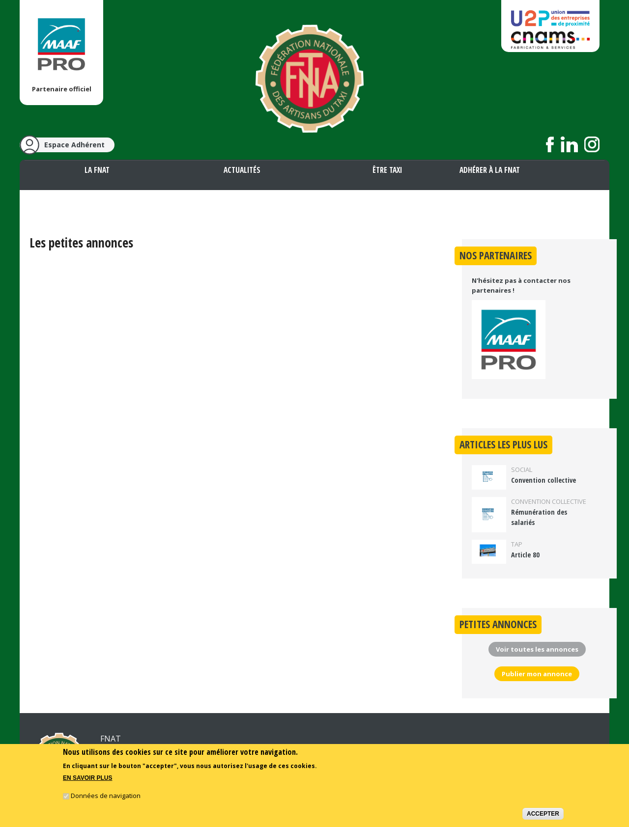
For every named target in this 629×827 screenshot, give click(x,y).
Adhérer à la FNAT (489, 170)
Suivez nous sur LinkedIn (569, 144)
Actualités (242, 170)
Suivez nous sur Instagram (592, 144)
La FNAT (97, 170)
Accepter (543, 814)
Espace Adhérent (74, 144)
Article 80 (525, 554)
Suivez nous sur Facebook (550, 144)
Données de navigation (106, 796)
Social (521, 469)
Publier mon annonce (537, 673)
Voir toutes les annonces (537, 649)
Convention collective (543, 480)
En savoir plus (87, 779)
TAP (516, 544)
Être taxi (387, 170)
